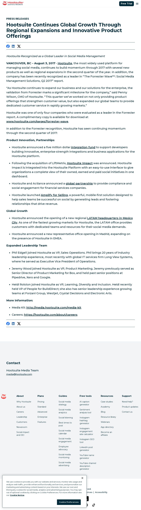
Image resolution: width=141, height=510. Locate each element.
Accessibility (101, 492)
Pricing (40, 401)
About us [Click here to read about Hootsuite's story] (20, 407)
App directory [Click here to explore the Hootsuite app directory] (107, 427)
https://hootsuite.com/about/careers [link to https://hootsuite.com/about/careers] (51, 314)
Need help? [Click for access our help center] (127, 401)
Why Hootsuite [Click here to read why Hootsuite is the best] (23, 401)
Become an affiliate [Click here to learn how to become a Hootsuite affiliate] (106, 433)
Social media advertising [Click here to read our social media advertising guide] (65, 464)
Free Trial (126, 3)
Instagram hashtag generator (85, 420)
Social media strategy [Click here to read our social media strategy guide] (65, 403)
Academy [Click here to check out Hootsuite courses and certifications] (105, 407)
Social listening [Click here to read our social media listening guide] (66, 417)
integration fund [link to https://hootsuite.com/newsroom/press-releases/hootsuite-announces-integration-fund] (83, 147)
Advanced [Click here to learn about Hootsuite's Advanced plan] (42, 412)
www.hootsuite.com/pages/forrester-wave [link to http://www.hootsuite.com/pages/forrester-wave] (37, 121)
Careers (20, 412)
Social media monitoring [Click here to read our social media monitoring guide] (65, 456)
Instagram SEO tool (87, 440)
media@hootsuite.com (19, 374)
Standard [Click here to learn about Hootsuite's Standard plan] (41, 407)
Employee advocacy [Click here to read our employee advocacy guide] (64, 448)
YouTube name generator (87, 456)
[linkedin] (13, 47)
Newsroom (21, 427)
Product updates (130, 407)
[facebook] (8, 47)
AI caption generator (84, 403)
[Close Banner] (82, 478)
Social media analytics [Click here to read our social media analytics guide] (65, 411)
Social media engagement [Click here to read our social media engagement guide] (65, 440)
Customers (21, 422)
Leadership (21, 417)
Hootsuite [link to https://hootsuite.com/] (65, 63)
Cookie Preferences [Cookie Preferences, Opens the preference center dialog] (69, 502)
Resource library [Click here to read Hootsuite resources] (108, 417)
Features (41, 422)
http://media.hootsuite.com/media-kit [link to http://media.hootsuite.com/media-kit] (53, 307)
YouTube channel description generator (88, 466)
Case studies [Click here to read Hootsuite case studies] (107, 401)
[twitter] (19, 47)
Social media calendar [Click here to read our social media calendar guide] (65, 432)
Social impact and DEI (22, 433)
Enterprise (42, 417)
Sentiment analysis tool (85, 411)
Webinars (105, 422)
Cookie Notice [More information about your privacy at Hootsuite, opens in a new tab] (17, 495)
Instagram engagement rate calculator (86, 431)
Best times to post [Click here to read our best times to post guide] (65, 424)
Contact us (127, 412)
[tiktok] (93, 505)
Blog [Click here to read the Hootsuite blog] (103, 412)
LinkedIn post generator (86, 448)
